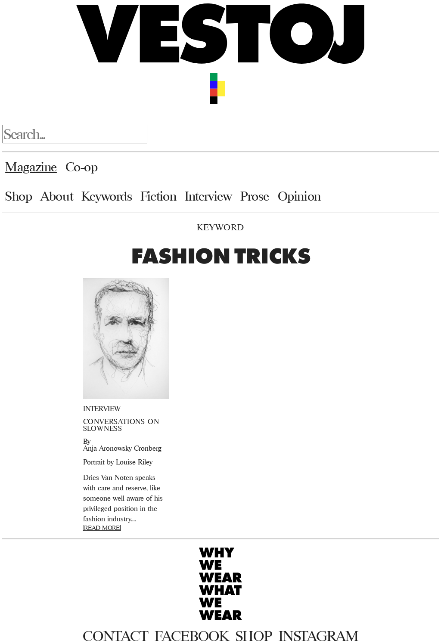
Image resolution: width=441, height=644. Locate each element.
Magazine (31, 166)
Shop (18, 196)
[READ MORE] (102, 527)
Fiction (158, 196)
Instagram (318, 636)
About (56, 196)
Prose (254, 196)
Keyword (220, 227)
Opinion (299, 196)
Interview (208, 196)
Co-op (81, 166)
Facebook (191, 636)
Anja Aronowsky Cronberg (122, 448)
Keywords (106, 196)
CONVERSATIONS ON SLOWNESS (121, 425)
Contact (115, 636)
